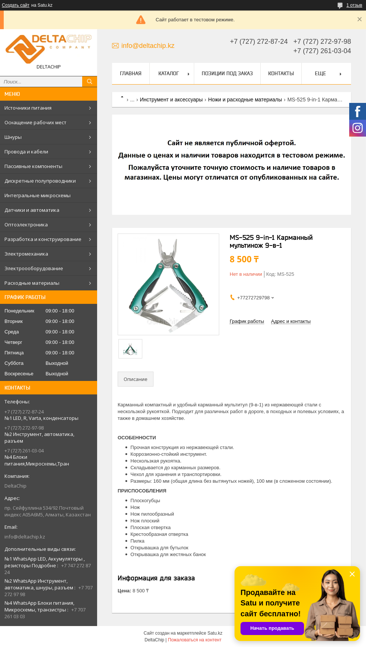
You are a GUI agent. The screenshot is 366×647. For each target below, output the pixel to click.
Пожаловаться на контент (194, 640)
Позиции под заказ (227, 73)
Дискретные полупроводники (40, 180)
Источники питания (28, 107)
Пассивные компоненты (33, 166)
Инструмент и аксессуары (171, 100)
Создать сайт (16, 5)
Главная (131, 73)
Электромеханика (26, 253)
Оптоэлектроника (26, 224)
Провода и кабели (26, 151)
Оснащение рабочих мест (35, 122)
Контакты (281, 73)
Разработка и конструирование (42, 239)
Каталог (168, 73)
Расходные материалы (31, 283)
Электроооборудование (33, 268)
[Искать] (89, 81)
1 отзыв (354, 5)
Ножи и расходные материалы (245, 100)
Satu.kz (214, 633)
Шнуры (13, 137)
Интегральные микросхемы (37, 195)
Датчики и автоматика (31, 210)
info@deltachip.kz (24, 536)
